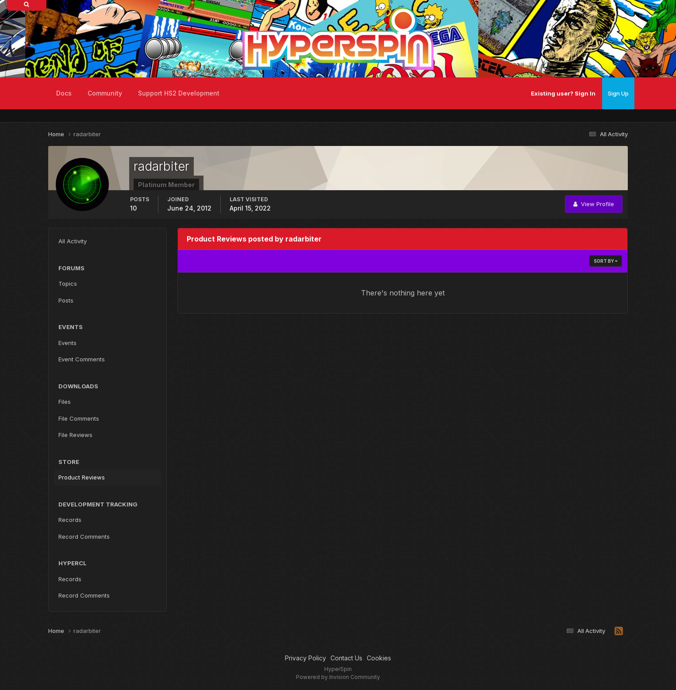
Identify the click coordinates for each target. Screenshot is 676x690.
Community (105, 93)
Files (64, 401)
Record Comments (84, 536)
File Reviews (75, 434)
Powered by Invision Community (338, 677)
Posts (65, 300)
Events (67, 342)
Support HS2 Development (178, 93)
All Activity (72, 241)
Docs (64, 93)
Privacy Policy (305, 658)
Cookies (379, 658)
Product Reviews (81, 477)
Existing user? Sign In (563, 93)
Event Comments (81, 359)
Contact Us (346, 658)
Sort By (606, 261)
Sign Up (618, 93)
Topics (67, 283)
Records (69, 519)
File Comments (78, 418)
